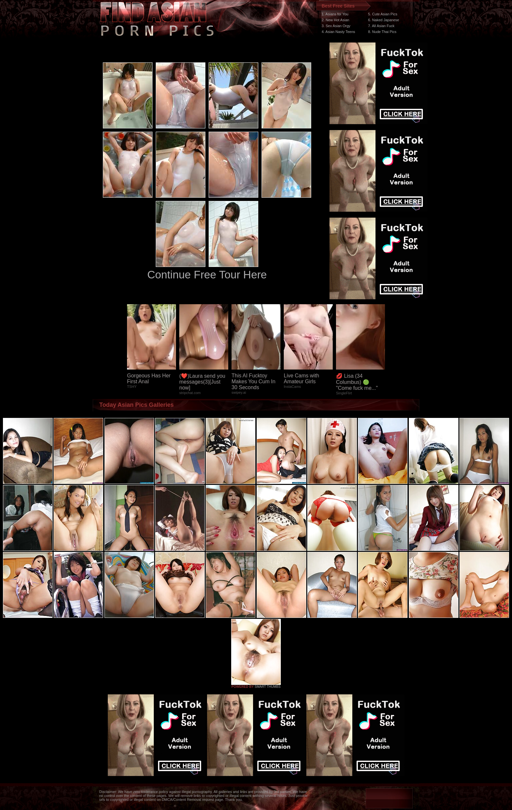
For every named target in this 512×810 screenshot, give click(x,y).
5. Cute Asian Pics (382, 14)
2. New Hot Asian (335, 20)
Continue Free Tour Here (207, 275)
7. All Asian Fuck (381, 26)
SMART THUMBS (267, 686)
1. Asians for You (335, 14)
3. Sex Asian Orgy (336, 26)
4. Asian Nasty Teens (338, 32)
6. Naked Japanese (383, 20)
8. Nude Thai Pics (382, 32)
